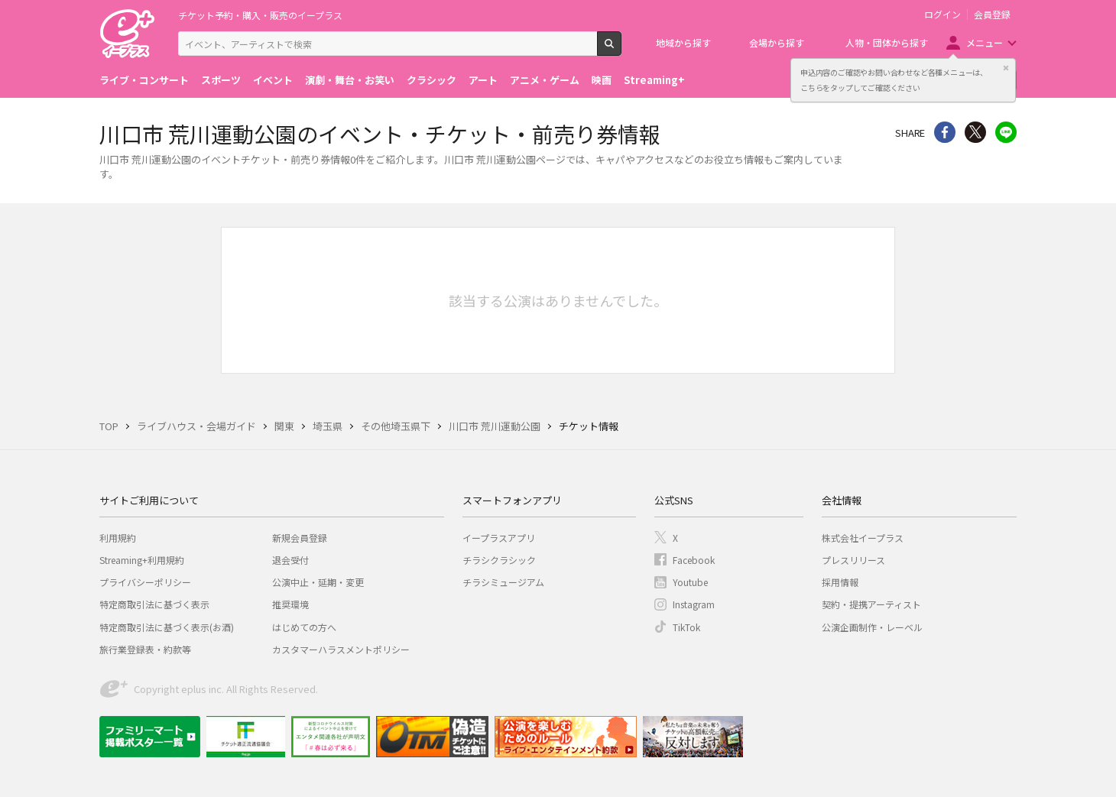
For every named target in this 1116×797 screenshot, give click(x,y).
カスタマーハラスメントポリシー (341, 649)
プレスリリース (853, 559)
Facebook (694, 559)
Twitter (975, 132)
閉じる (1006, 68)
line (1006, 132)
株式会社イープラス (863, 537)
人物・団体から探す (886, 42)
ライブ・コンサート (144, 80)
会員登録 (992, 14)
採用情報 (840, 581)
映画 (602, 80)
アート (483, 80)
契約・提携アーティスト (871, 604)
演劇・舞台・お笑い (349, 80)
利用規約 (117, 537)
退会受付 (290, 559)
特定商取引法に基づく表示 (154, 604)
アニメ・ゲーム (544, 80)
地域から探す (683, 42)
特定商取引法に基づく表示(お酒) (166, 626)
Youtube (690, 581)
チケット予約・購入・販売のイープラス (260, 14)
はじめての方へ (304, 626)
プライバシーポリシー (145, 581)
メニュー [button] (984, 42)
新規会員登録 (299, 537)
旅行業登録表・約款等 (145, 649)
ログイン (942, 14)
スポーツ (221, 80)
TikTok (686, 626)
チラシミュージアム (503, 581)
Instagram (694, 604)
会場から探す (776, 42)
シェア (944, 132)
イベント (273, 80)
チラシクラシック (499, 559)
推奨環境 (290, 604)
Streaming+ (654, 80)
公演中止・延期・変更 (318, 581)
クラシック (431, 80)
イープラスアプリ (498, 537)
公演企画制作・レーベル (872, 626)
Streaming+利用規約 (141, 559)
